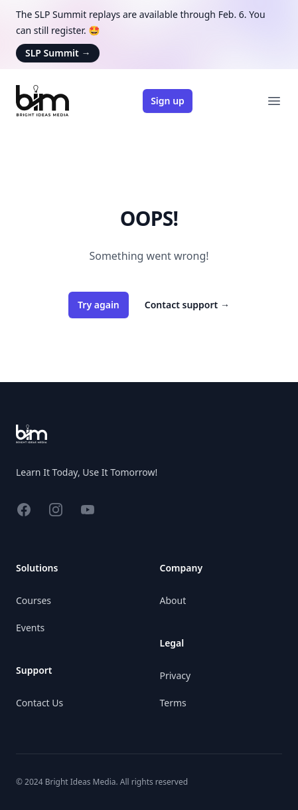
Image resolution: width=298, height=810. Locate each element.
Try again (98, 304)
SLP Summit (57, 53)
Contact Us (39, 702)
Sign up (168, 100)
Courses (33, 600)
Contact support (187, 304)
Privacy (175, 675)
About (173, 600)
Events (30, 627)
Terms (173, 702)
